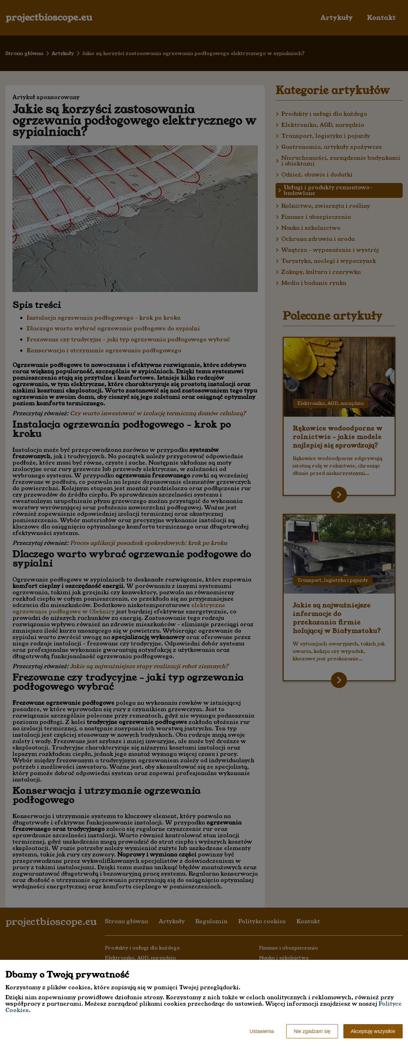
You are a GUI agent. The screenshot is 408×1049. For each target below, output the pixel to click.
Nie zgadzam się (312, 1031)
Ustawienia (262, 1031)
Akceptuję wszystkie (373, 1031)
